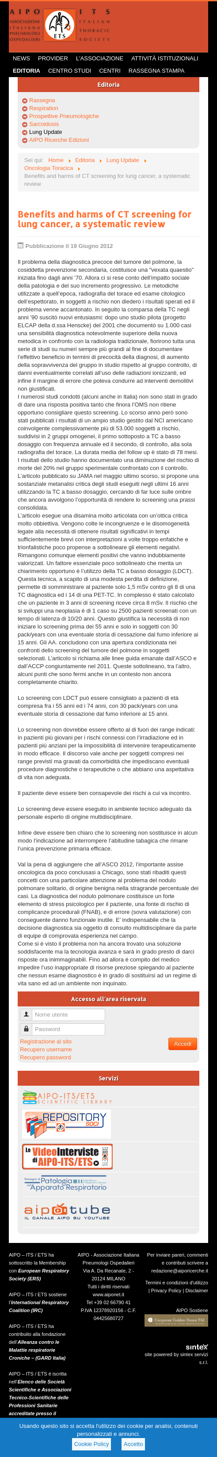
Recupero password (45, 1057)
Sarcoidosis (44, 124)
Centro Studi (69, 70)
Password (29, 1025)
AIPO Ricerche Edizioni (59, 140)
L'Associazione (99, 58)
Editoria (26, 70)
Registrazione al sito (46, 1041)
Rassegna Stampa (157, 70)
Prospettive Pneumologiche (64, 116)
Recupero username (46, 1049)
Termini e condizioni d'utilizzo (176, 1282)
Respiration (43, 108)
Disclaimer (196, 1290)
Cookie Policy (91, 1444)
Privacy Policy (166, 1290)
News (21, 58)
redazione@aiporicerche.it (179, 1270)
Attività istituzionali (164, 58)
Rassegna (42, 100)
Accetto (133, 1444)
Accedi (182, 1043)
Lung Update (45, 132)
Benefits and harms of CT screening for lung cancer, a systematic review (104, 218)
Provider (53, 58)
